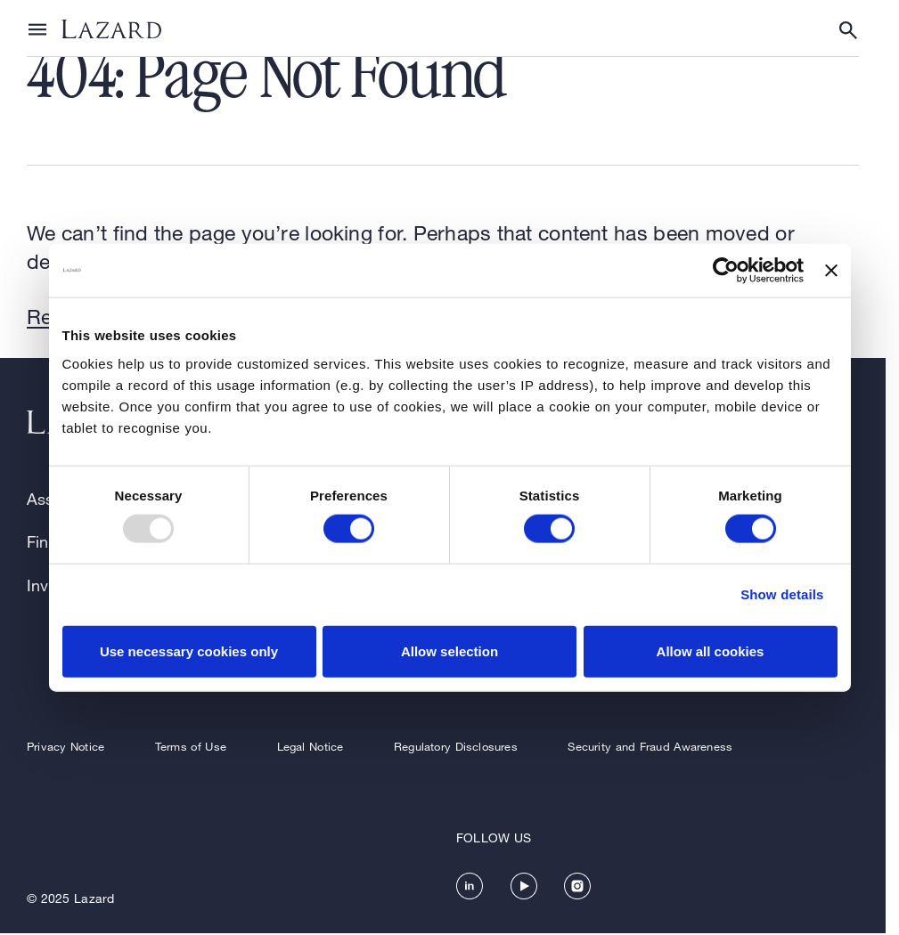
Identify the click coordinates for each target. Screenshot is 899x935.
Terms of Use (190, 746)
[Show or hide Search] (848, 30)
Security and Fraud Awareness (650, 746)
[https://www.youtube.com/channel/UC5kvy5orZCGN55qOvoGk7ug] (524, 886)
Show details (781, 594)
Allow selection (449, 650)
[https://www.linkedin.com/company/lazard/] (469, 886)
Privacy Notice (65, 746)
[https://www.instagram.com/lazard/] (577, 886)
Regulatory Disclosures (456, 746)
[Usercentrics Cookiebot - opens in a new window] (726, 270)
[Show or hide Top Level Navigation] (37, 28)
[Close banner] (831, 270)
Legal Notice (310, 746)
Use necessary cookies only (189, 650)
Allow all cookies (710, 650)
